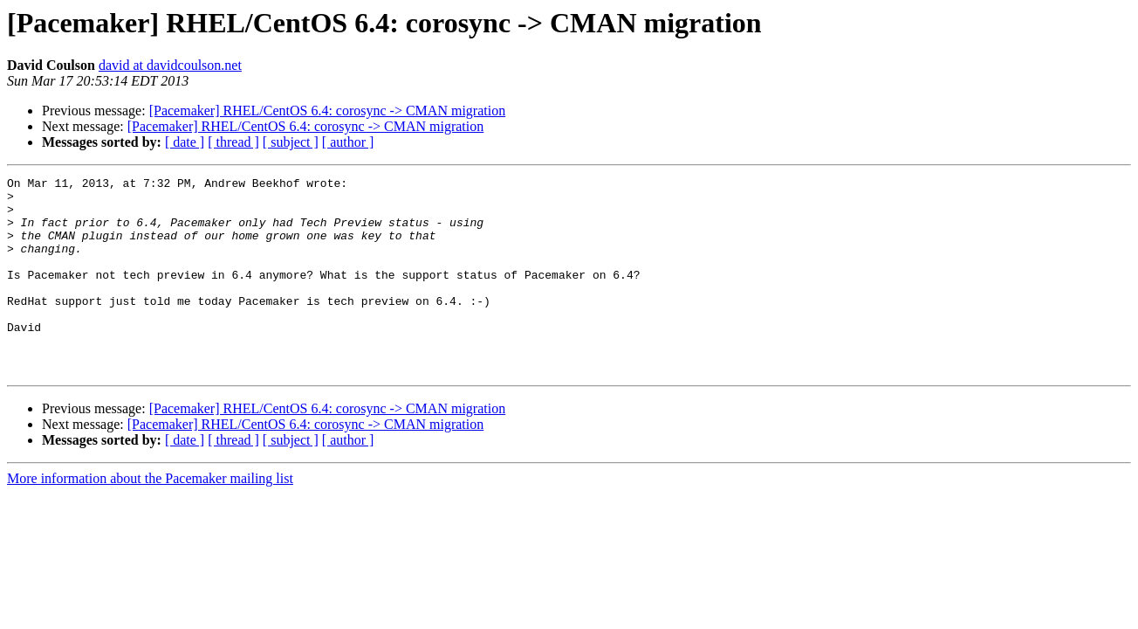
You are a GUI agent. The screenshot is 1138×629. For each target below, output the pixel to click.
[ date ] (184, 142)
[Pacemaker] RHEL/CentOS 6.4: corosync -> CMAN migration (327, 110)
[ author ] (348, 142)
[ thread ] (233, 142)
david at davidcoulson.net (170, 65)
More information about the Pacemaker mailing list (150, 517)
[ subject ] (291, 142)
